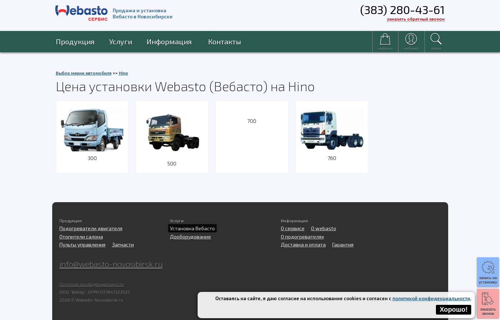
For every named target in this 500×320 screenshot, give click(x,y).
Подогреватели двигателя (90, 228)
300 (92, 153)
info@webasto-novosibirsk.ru (111, 263)
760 (331, 153)
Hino (123, 72)
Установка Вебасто (192, 228)
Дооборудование (190, 237)
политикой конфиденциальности (431, 298)
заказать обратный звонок (416, 18)
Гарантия (342, 244)
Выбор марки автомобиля (84, 72)
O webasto (323, 228)
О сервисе (293, 228)
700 (251, 121)
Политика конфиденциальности (91, 283)
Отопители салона (81, 237)
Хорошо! (454, 309)
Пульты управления (82, 244)
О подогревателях (302, 237)
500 (172, 159)
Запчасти (123, 244)
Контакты (224, 41)
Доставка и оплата (303, 244)
